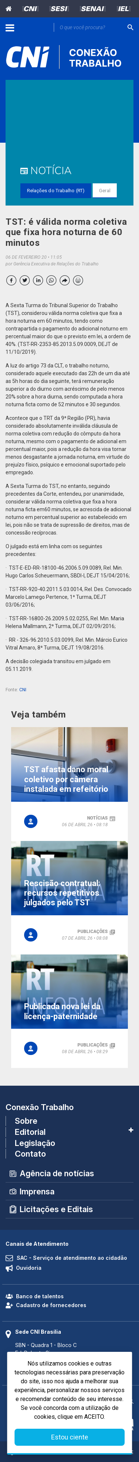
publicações (92, 931)
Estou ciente (69, 1437)
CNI (22, 689)
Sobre (26, 1121)
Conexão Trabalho (40, 1107)
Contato (30, 1154)
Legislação (35, 1143)
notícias (97, 818)
